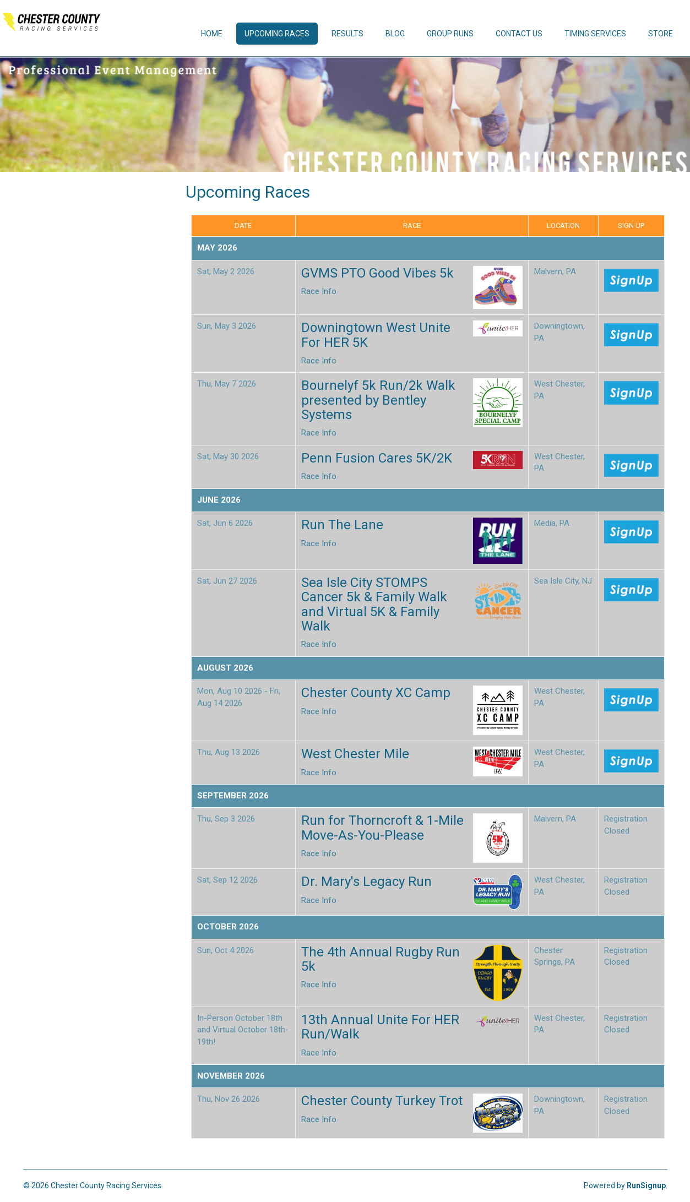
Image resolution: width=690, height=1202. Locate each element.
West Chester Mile (355, 754)
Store (660, 33)
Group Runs (450, 33)
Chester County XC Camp (375, 692)
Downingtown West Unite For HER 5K (375, 335)
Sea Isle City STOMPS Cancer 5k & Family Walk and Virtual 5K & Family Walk (374, 604)
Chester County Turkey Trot (382, 1100)
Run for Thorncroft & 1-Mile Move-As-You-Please (382, 827)
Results (347, 33)
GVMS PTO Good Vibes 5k (377, 273)
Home (211, 33)
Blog (395, 33)
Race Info (318, 291)
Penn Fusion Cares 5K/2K (376, 458)
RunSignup (646, 1185)
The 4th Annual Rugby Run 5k (380, 959)
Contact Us (519, 33)
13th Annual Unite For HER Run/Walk (380, 1027)
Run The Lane (342, 524)
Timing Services (595, 33)
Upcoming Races (277, 33)
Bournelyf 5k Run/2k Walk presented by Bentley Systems (378, 400)
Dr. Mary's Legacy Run (366, 881)
